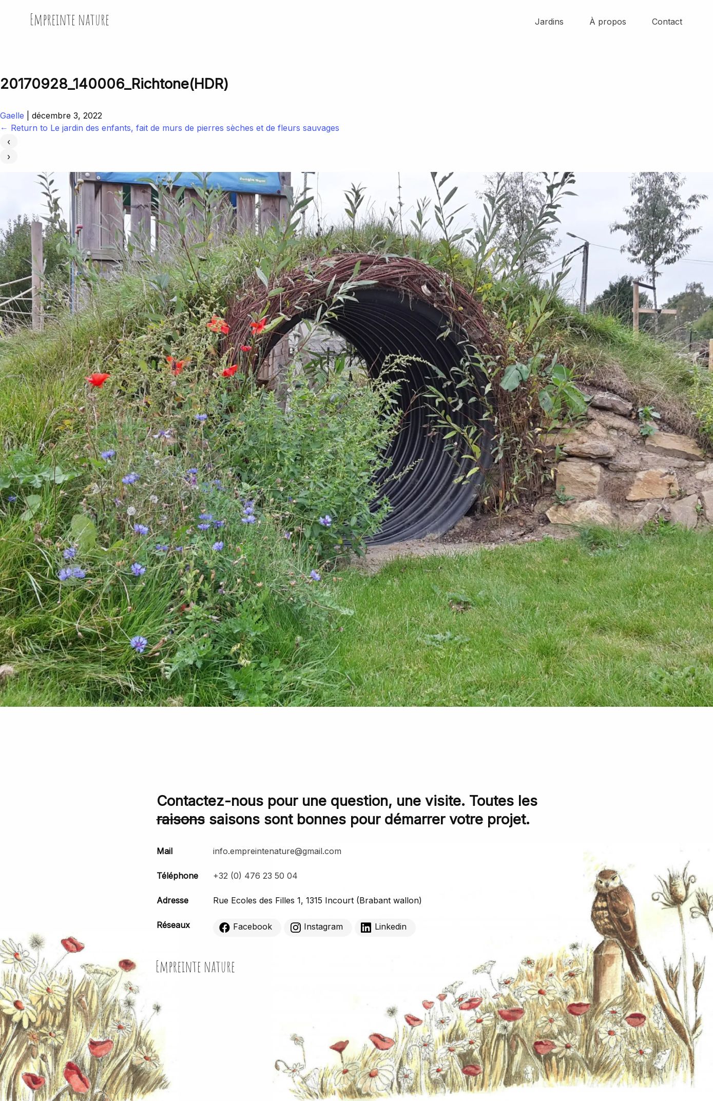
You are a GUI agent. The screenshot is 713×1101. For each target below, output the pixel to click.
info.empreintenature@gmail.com (277, 851)
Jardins (549, 21)
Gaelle (12, 115)
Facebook (245, 927)
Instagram (316, 927)
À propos (607, 21)
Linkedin (384, 927)
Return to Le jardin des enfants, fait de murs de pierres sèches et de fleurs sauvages (169, 128)
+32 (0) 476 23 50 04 (255, 876)
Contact (667, 21)
